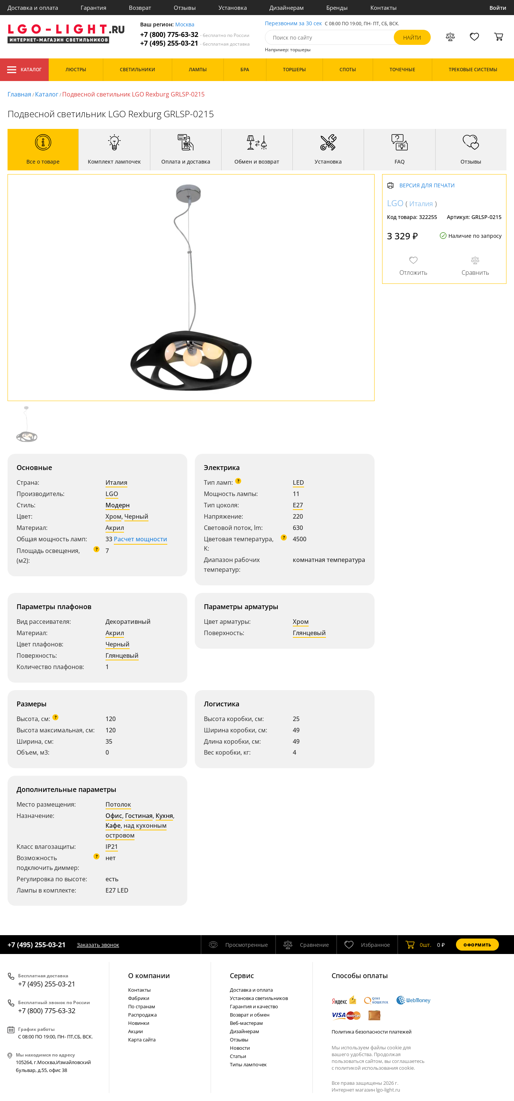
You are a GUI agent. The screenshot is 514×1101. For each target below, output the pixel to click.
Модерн (118, 505)
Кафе (113, 825)
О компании (149, 975)
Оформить (477, 945)
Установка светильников (259, 998)
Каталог (24, 69)
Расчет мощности (140, 539)
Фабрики (138, 998)
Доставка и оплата (33, 7)
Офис (114, 816)
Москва (184, 24)
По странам (141, 1006)
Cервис (242, 975)
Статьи (238, 1056)
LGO (112, 494)
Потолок (118, 804)
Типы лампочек (248, 1064)
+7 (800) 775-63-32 (194, 34)
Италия (116, 482)
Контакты (383, 7)
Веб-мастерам (246, 1023)
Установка (233, 7)
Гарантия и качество (254, 1006)
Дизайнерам (286, 7)
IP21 (112, 846)
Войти (498, 7)
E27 (298, 505)
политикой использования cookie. (375, 1067)
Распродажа (142, 1014)
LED (298, 482)
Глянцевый (122, 655)
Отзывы (185, 7)
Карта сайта (142, 1039)
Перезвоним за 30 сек (293, 23)
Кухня (164, 816)
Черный (136, 516)
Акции (135, 1031)
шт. (418, 944)
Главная (19, 94)
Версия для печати (427, 185)
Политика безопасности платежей (372, 1031)
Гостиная (139, 816)
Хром (113, 516)
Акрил (115, 528)
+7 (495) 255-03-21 (195, 43)
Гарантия (93, 7)
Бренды (337, 7)
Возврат (140, 7)
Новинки (138, 1023)
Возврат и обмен (249, 1014)
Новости (240, 1047)
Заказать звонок (98, 944)
